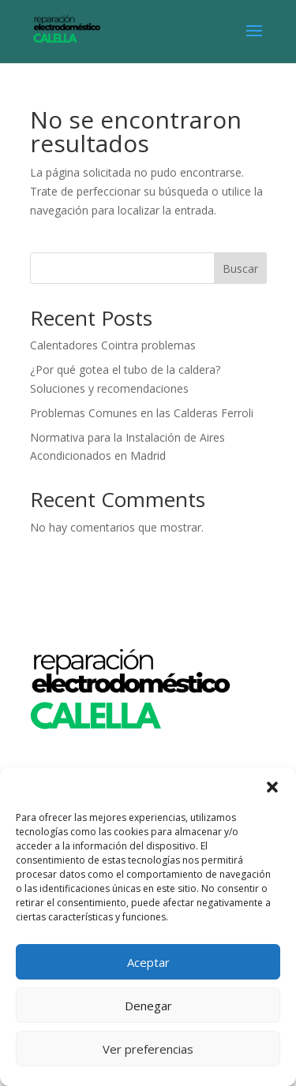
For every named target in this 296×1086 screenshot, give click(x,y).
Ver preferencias (148, 1049)
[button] (272, 787)
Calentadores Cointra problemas (113, 345)
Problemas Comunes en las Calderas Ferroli (141, 412)
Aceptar (148, 962)
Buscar (240, 268)
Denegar (148, 1005)
